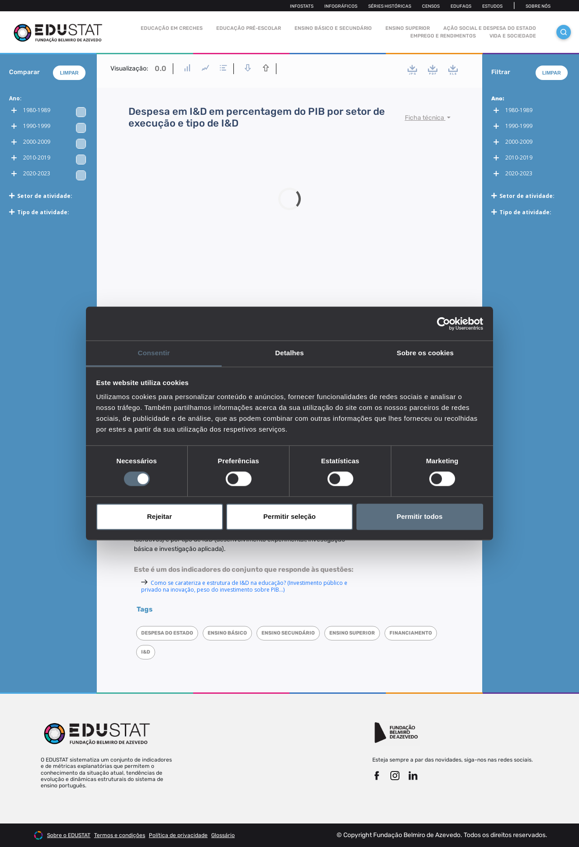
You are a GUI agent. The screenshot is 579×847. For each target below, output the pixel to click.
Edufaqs (461, 6)
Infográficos (340, 6)
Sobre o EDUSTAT (68, 835)
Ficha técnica (425, 118)
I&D (145, 652)
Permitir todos (420, 516)
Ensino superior (352, 633)
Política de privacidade (178, 835)
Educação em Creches (172, 28)
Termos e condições (119, 835)
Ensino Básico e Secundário (333, 28)
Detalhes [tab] (289, 353)
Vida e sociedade (512, 36)
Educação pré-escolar (248, 28)
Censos (431, 6)
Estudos (492, 6)
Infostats (301, 6)
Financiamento (410, 633)
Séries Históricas (389, 6)
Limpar (69, 72)
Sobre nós (538, 6)
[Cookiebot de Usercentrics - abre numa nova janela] (443, 323)
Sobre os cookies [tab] (425, 353)
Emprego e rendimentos (443, 36)
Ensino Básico (227, 633)
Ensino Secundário (288, 633)
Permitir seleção (289, 516)
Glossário (223, 835)
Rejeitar (159, 516)
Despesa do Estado (167, 633)
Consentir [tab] (154, 353)
